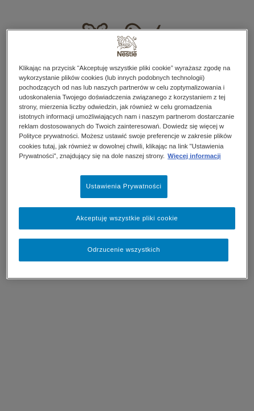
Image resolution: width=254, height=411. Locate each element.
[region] (127, 154)
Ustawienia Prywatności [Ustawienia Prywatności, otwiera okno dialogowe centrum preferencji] (124, 186)
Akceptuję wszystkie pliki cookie (127, 218)
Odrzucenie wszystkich (123, 249)
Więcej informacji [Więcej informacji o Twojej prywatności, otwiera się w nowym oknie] (193, 155)
